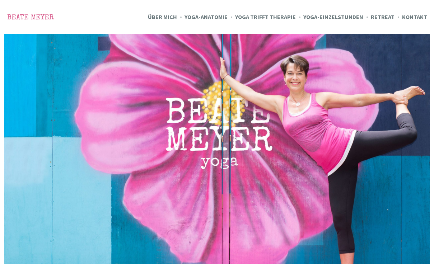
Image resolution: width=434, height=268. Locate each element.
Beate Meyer (30, 18)
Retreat (383, 16)
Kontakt (414, 16)
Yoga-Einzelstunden (333, 16)
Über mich (162, 16)
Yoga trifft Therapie (265, 16)
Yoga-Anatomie (206, 16)
